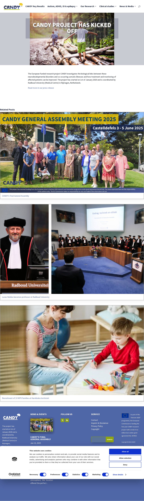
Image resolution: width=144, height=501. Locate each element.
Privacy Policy (97, 426)
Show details (118, 497)
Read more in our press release (41, 88)
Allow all (125, 474)
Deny (125, 487)
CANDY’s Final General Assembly (40, 438)
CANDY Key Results (35, 7)
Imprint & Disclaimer (99, 423)
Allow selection (125, 480)
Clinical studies (106, 7)
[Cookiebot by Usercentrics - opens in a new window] (14, 496)
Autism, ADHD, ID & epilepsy (61, 7)
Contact (94, 420)
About (17, 7)
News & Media (126, 7)
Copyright (95, 429)
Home (8, 7)
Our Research (87, 7)
